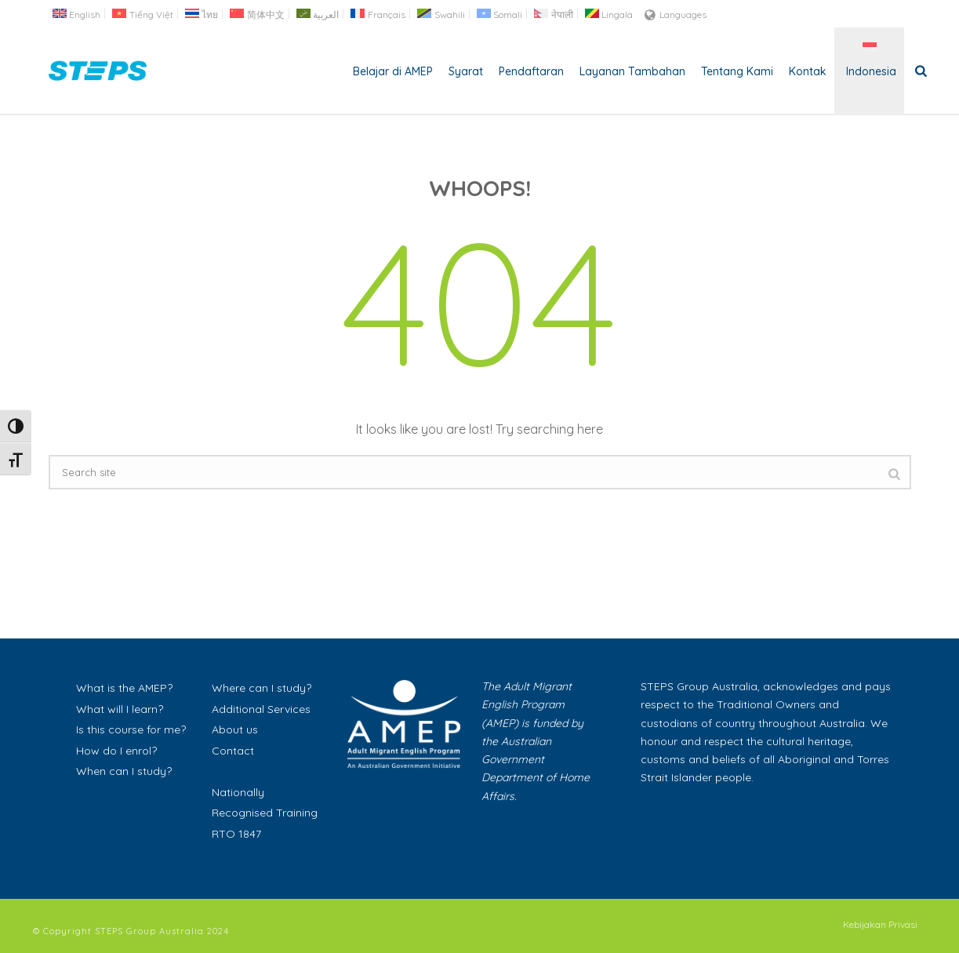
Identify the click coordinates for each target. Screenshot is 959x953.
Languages (676, 14)
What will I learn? (119, 709)
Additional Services (261, 709)
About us (235, 729)
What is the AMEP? (124, 688)
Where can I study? (261, 688)
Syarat (466, 71)
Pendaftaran (531, 71)
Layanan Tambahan (632, 71)
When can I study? (124, 771)
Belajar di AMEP (393, 71)
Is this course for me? (131, 729)
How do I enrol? (116, 751)
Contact (233, 751)
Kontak (807, 71)
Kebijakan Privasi (880, 924)
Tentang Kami (737, 71)
